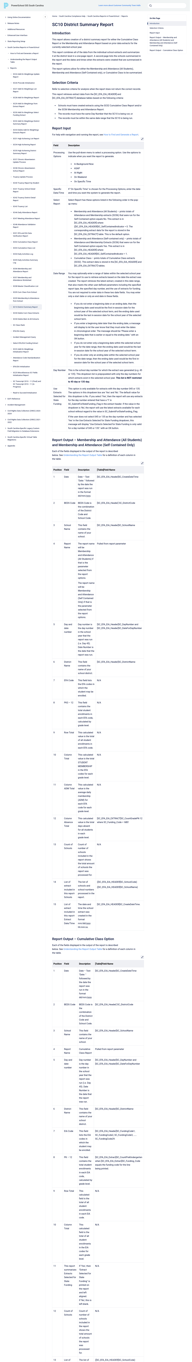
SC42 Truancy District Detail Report (24, 199)
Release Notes (13, 23)
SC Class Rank (19, 325)
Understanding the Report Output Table (23, 60)
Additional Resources (16, 29)
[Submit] (150, 5)
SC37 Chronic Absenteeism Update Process (24, 160)
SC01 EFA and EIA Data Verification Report (22, 234)
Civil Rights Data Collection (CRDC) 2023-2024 (24, 412)
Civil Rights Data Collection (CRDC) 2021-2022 (24, 421)
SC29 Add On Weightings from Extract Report (25, 105)
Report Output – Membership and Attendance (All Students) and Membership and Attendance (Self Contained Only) (163, 41)
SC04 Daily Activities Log (23, 254)
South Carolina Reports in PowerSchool (23, 47)
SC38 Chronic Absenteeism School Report (24, 169)
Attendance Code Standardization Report (26, 359)
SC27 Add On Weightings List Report (25, 90)
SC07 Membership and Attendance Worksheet (22, 278)
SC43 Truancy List (20, 206)
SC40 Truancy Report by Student (26, 183)
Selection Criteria (157, 28)
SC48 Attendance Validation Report (24, 225)
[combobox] (166, 5)
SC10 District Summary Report (25, 307)
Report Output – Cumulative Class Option (166, 50)
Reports (13, 68)
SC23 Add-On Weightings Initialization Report (23, 350)
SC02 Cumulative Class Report (25, 242)
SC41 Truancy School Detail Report (24, 190)
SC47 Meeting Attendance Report (26, 218)
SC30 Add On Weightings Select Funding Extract (26, 113)
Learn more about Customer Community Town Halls (120, 5)
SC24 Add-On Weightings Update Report (26, 75)
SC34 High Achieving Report (24, 145)
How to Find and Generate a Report (24, 53)
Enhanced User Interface (17, 35)
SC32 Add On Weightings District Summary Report (26, 122)
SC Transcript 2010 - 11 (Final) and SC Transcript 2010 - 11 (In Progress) (27, 384)
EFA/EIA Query (19, 331)
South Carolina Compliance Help (72, 16)
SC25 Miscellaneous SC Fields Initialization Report (25, 374)
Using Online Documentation (19, 17)
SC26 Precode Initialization (24, 83)
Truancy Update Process (23, 177)
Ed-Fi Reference (14, 399)
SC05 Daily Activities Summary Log (25, 261)
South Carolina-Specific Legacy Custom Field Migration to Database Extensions (23, 429)
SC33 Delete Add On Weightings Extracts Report (26, 131)
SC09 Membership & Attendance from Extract (26, 299)
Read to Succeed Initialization (25, 393)
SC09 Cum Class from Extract (25, 292)
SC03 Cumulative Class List (24, 248)
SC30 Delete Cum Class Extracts (26, 313)
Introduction (154, 23)
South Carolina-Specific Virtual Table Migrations (22, 438)
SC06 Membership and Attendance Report (22, 270)
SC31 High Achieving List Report (26, 139)
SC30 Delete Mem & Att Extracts (26, 319)
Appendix (11, 446)
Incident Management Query (24, 337)
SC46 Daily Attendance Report (25, 212)
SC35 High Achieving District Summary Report (24, 152)
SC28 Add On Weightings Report (26, 98)
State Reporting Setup (16, 41)
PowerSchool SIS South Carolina (27, 5)
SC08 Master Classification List (25, 286)
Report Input (155, 33)
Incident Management (16, 405)
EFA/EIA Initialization (21, 367)
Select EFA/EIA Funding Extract (25, 343)
